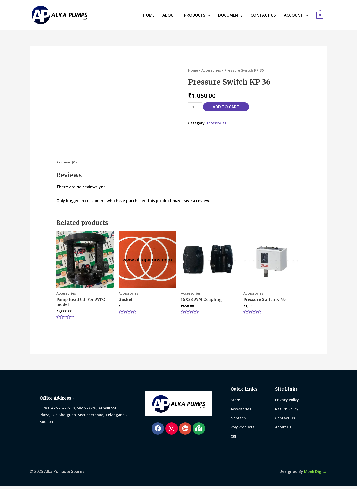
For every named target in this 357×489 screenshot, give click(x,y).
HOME (148, 15)
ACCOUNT (293, 15)
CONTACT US (263, 15)
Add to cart (227, 107)
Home (193, 70)
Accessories (213, 70)
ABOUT (169, 15)
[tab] (67, 162)
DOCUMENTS (230, 15)
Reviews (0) (67, 162)
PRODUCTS (194, 15)
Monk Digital (315, 474)
